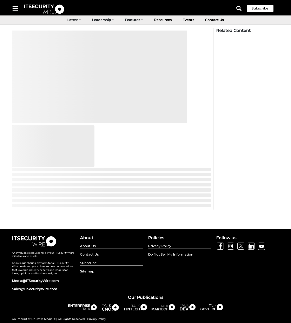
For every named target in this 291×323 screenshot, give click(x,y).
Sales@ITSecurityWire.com (34, 289)
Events (188, 20)
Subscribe (260, 8)
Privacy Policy (96, 319)
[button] (263, 8)
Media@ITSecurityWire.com (35, 281)
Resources (163, 20)
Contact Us (214, 20)
